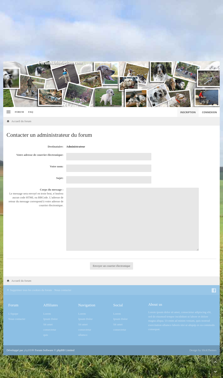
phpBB (28, 350)
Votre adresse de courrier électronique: (39, 154)
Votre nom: (56, 166)
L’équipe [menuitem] (13, 313)
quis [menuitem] (45, 334)
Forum (19, 112)
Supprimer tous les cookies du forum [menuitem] (29, 290)
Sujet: (59, 178)
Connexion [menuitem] (209, 112)
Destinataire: (55, 146)
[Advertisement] (111, 30)
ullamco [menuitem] (82, 334)
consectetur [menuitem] (49, 329)
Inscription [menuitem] (188, 112)
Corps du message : (51, 189)
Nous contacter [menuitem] (62, 290)
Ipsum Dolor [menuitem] (50, 319)
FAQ (30, 112)
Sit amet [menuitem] (48, 324)
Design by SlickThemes (202, 350)
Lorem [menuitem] (47, 313)
